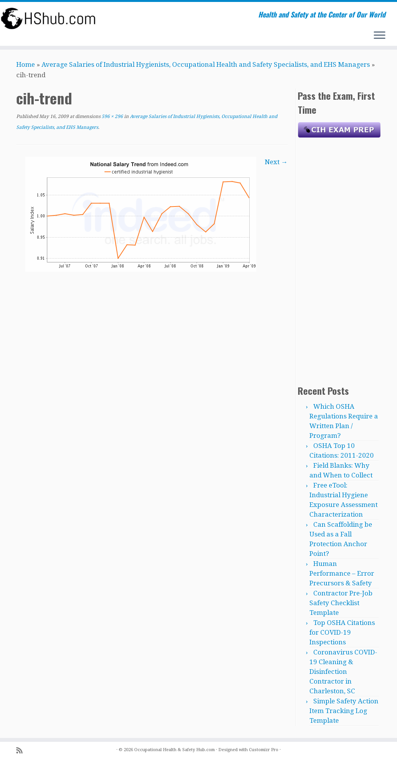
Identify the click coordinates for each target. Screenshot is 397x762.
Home (25, 64)
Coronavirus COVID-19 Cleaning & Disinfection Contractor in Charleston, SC (343, 671)
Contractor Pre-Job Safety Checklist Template (341, 602)
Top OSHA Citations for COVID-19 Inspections (342, 632)
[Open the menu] (379, 36)
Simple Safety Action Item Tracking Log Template (343, 710)
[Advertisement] (339, 259)
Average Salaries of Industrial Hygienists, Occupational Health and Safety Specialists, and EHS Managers (205, 64)
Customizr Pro (263, 749)
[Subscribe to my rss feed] (22, 750)
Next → (276, 162)
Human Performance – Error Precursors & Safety (341, 573)
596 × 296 (111, 116)
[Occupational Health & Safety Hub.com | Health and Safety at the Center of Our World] (46, 18)
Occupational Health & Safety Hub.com (174, 749)
